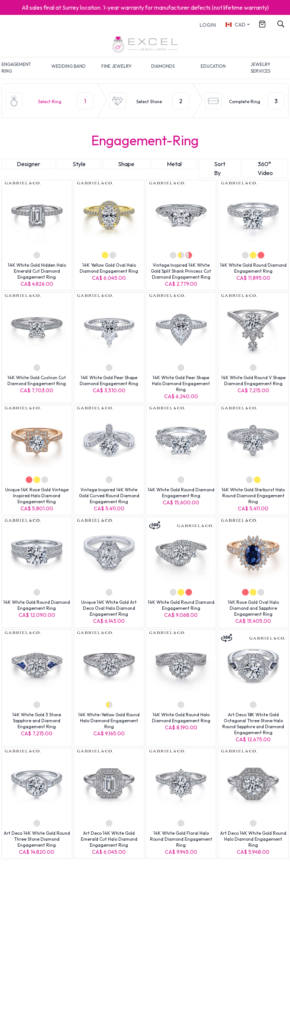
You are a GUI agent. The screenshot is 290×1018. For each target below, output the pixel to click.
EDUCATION (213, 66)
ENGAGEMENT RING (16, 67)
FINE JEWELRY (116, 66)
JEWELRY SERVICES (260, 67)
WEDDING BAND (68, 66)
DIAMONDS (163, 66)
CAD (235, 24)
